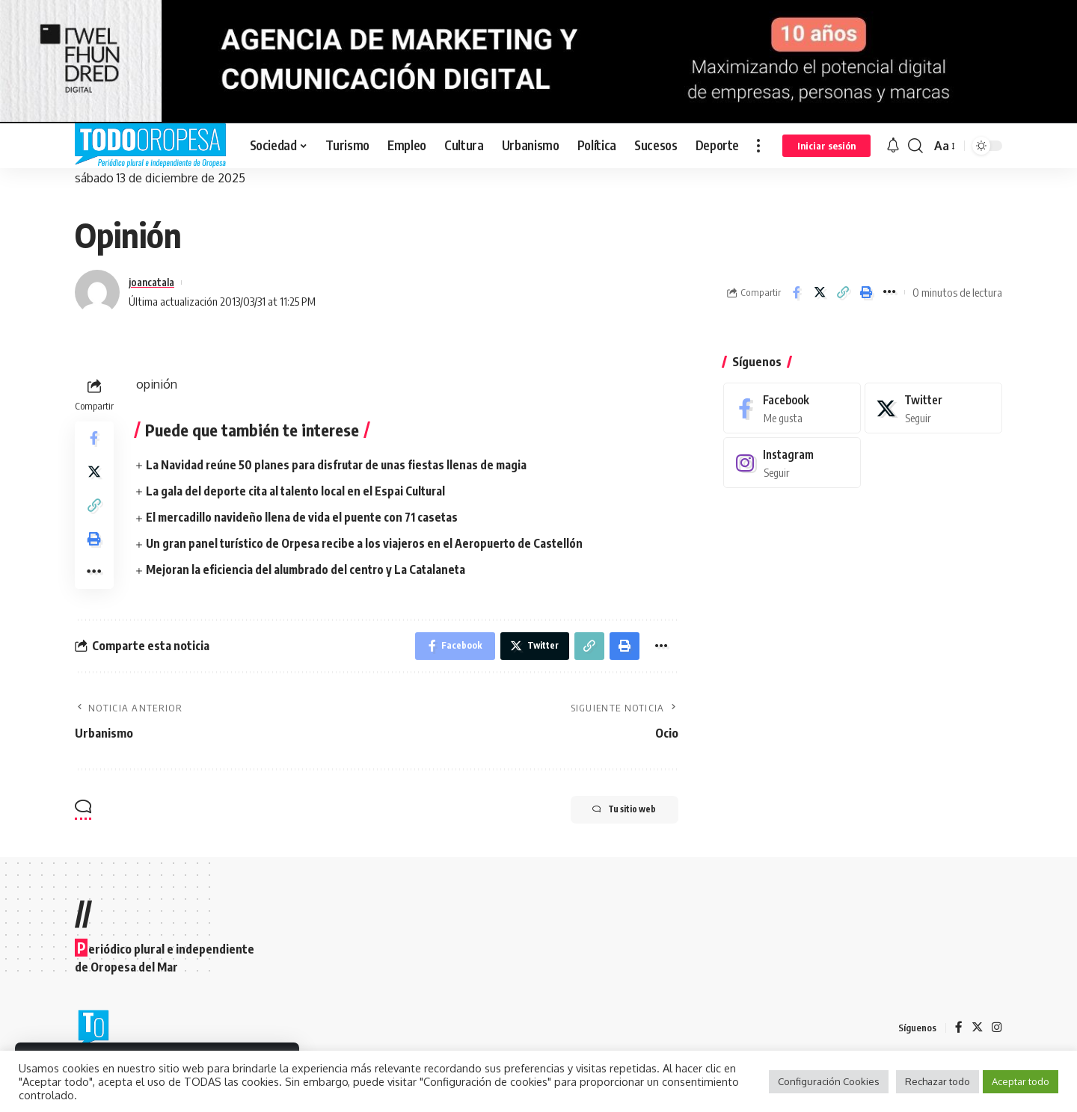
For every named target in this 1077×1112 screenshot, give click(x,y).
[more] (758, 145)
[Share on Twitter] (819, 292)
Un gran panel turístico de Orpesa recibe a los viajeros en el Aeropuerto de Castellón (369, 543)
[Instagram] (792, 452)
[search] (915, 145)
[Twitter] (933, 397)
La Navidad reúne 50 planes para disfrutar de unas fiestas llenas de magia (340, 464)
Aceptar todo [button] (1020, 1081)
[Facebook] (792, 397)
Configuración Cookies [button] (829, 1081)
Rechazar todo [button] (937, 1081)
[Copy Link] (842, 292)
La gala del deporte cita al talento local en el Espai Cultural (299, 491)
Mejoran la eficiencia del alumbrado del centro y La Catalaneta (308, 569)
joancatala (154, 281)
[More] (889, 292)
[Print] (866, 292)
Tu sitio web (615, 825)
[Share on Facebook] (796, 292)
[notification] (893, 146)
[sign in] (826, 146)
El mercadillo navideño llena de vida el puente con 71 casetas (304, 517)
